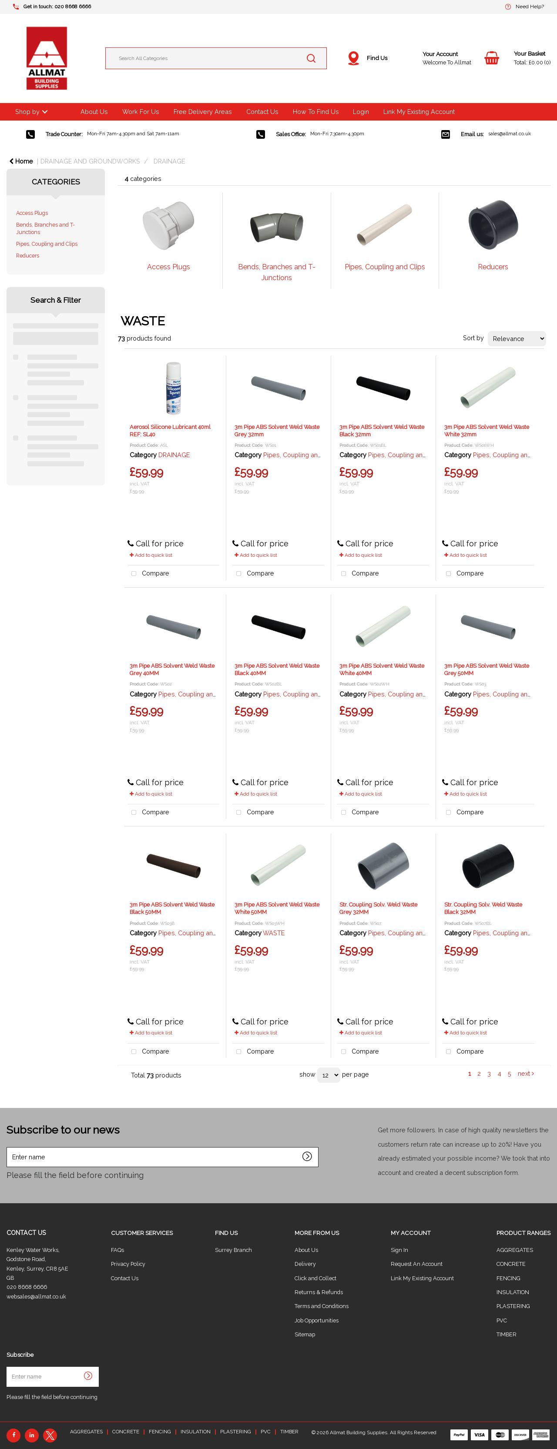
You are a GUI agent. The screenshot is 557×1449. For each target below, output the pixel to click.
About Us (94, 111)
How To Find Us (316, 111)
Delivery (305, 1264)
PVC (502, 1320)
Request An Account (417, 1264)
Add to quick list (151, 555)
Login (361, 111)
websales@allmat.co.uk (36, 1296)
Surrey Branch (233, 1250)
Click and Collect (315, 1278)
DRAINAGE (169, 161)
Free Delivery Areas (203, 111)
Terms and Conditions (322, 1306)
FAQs (117, 1250)
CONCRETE (511, 1264)
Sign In (399, 1250)
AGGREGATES (515, 1250)
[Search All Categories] (216, 58)
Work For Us (140, 111)
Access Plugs (32, 213)
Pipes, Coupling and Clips (46, 244)
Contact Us (262, 111)
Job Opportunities (317, 1320)
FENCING (508, 1278)
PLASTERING (513, 1306)
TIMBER (507, 1334)
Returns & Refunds (319, 1292)
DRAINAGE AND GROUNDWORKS (90, 161)
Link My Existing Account (419, 111)
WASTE (274, 933)
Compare (148, 574)
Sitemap (305, 1334)
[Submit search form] (311, 58)
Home (21, 161)
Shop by (27, 111)
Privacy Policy (128, 1264)
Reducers (27, 255)
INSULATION (513, 1292)
